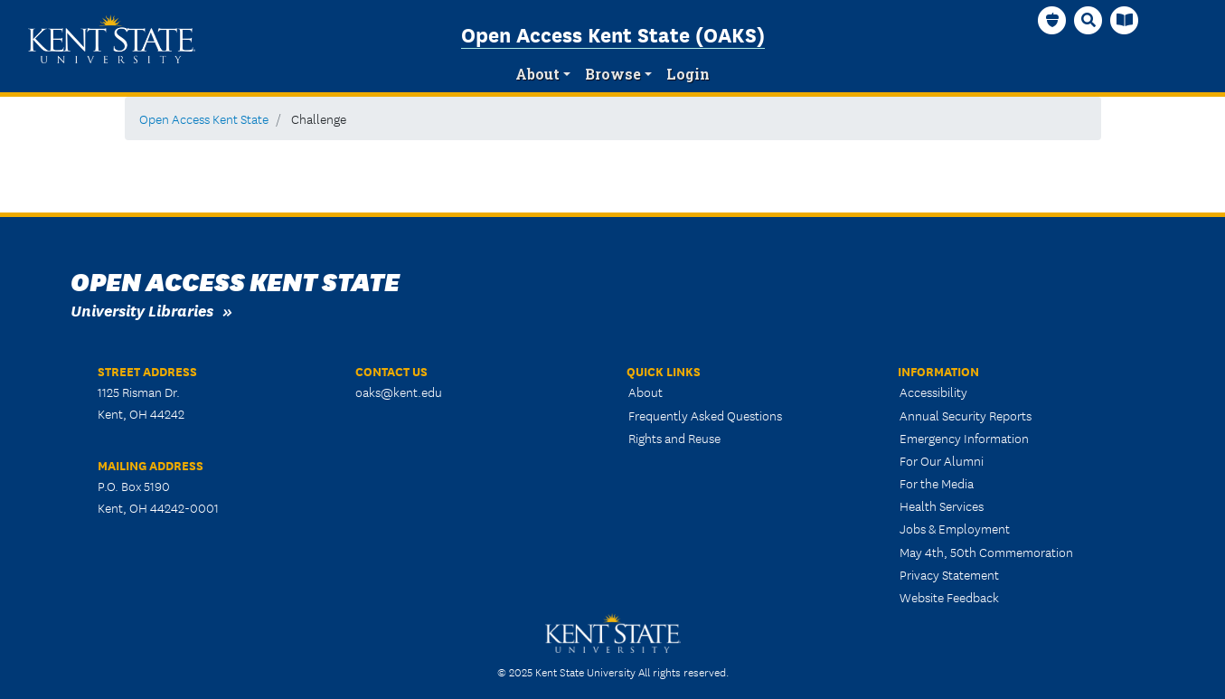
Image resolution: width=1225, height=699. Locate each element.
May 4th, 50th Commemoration (986, 552)
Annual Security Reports (966, 415)
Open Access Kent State (204, 118)
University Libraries (142, 309)
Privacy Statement (949, 574)
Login (688, 73)
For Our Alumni (942, 460)
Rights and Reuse (674, 438)
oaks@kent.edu (398, 391)
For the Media (937, 483)
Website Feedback (949, 597)
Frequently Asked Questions (705, 415)
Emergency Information (964, 438)
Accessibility (933, 391)
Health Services (942, 505)
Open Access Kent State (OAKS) (613, 33)
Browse (613, 73)
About (537, 73)
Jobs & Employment (955, 528)
